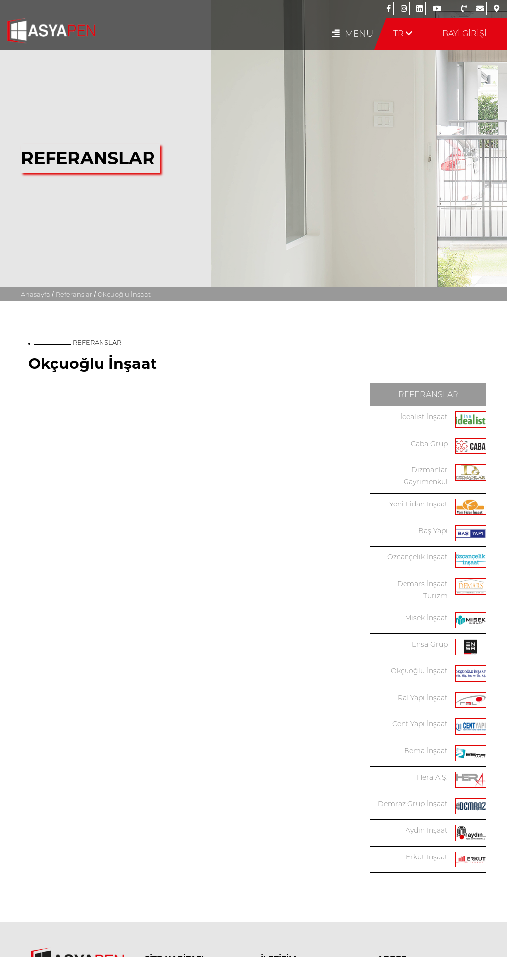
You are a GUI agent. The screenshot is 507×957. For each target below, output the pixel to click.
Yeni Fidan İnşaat (418, 504)
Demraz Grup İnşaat (413, 803)
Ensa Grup (430, 644)
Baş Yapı (433, 530)
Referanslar (74, 114)
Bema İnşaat (426, 750)
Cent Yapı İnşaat (420, 723)
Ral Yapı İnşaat (423, 697)
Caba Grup (429, 443)
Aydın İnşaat (427, 830)
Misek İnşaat (426, 617)
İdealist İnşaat (424, 416)
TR (402, 33)
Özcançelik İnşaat (417, 557)
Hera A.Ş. (432, 777)
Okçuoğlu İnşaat (419, 670)
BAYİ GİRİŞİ (464, 33)
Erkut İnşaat (427, 857)
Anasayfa (35, 114)
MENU (352, 33)
